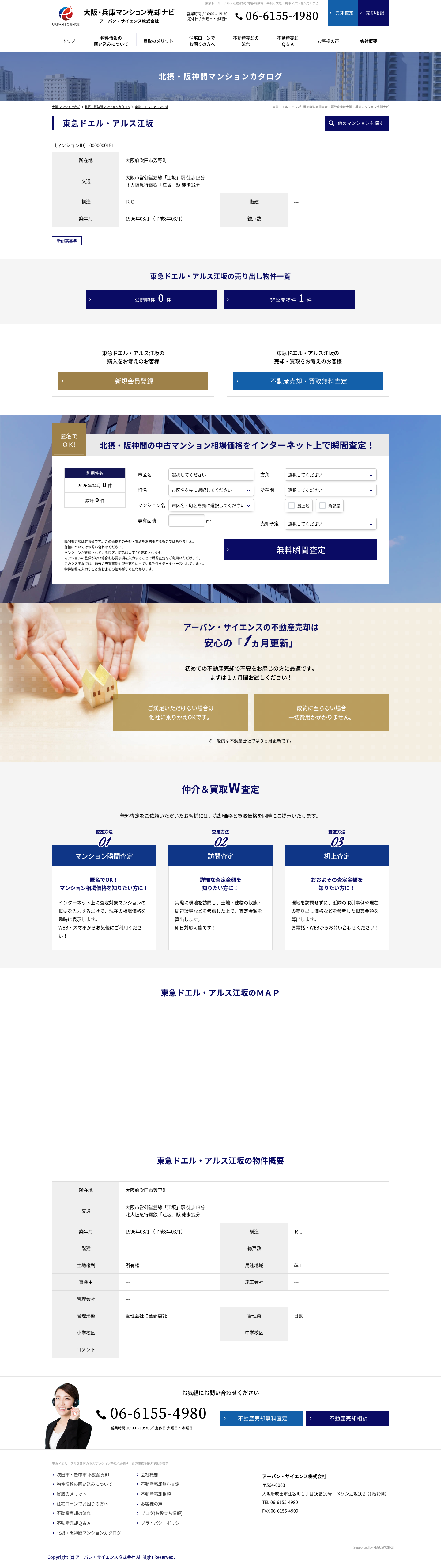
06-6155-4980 (282, 16)
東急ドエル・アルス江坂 (151, 106)
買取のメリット (72, 1494)
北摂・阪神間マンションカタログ (107, 106)
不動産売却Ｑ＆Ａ (74, 1523)
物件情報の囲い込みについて (84, 1484)
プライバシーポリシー (162, 1523)
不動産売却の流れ (74, 1513)
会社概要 (149, 1474)
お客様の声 (151, 1503)
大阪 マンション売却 (66, 106)
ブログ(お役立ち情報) (162, 1513)
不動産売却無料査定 (160, 1484)
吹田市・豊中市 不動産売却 (83, 1474)
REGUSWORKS (383, 1547)
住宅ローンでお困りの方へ (82, 1503)
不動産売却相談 (156, 1494)
